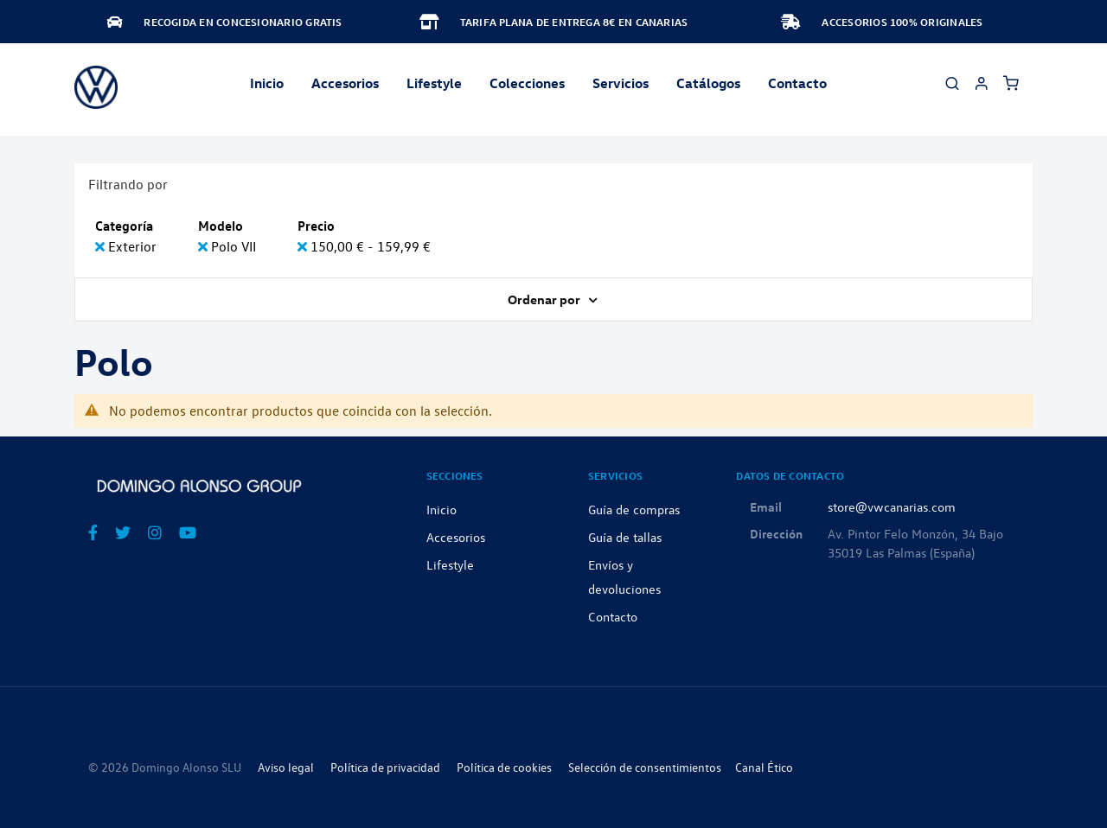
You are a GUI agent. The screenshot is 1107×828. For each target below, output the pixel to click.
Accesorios (455, 537)
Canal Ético (764, 767)
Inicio (267, 83)
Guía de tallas (625, 537)
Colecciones (527, 83)
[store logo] (96, 87)
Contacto (797, 83)
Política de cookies (504, 767)
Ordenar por (545, 299)
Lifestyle (434, 83)
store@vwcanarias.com (892, 506)
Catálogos (708, 83)
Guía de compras (634, 509)
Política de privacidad (385, 767)
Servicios (620, 83)
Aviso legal (286, 767)
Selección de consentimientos (644, 767)
